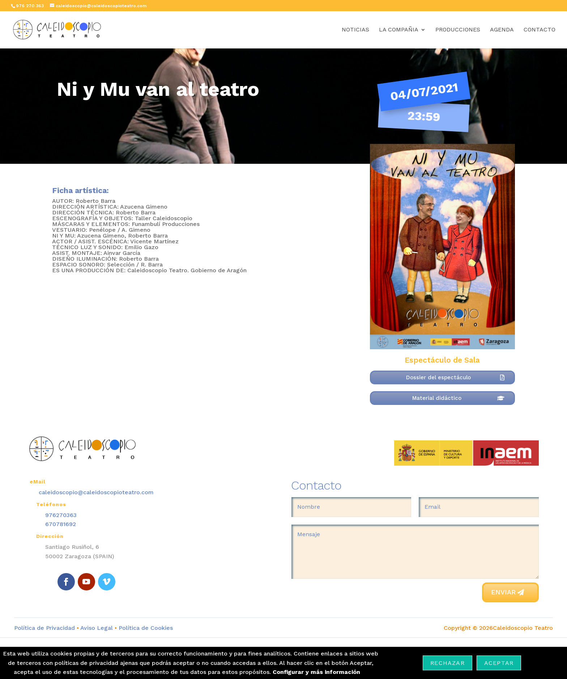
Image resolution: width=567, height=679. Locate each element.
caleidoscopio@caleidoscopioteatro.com (96, 492)
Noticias (355, 30)
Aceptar (498, 662)
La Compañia (398, 30)
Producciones (457, 30)
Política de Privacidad (44, 627)
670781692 (60, 524)
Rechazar (447, 662)
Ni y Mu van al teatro (158, 89)
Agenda (502, 30)
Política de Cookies (145, 627)
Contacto (539, 30)
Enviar (503, 592)
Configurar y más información (316, 672)
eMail (38, 481)
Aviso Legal (96, 627)
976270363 (61, 515)
